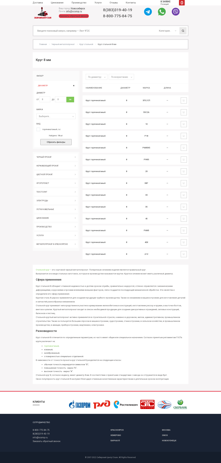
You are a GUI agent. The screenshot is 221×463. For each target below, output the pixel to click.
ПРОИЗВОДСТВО (44, 227)
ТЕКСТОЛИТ (41, 192)
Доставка (38, 2)
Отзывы (114, 2)
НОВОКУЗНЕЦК (169, 441)
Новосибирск (78, 8)
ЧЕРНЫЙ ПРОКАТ (44, 157)
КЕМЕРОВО (116, 435)
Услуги (98, 2)
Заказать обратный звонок (73, 16)
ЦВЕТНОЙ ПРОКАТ (44, 174)
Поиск (183, 30)
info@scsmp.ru (74, 11)
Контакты (131, 2)
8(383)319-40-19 (117, 10)
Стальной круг (43, 270)
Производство (79, 2)
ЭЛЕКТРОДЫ (42, 201)
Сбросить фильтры (56, 142)
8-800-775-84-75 (117, 16)
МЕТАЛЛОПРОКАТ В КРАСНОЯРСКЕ (52, 244)
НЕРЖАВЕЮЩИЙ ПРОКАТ (47, 166)
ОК (70, 100)
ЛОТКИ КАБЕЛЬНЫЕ (45, 209)
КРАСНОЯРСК (117, 430)
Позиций (173, 2)
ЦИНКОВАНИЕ (42, 218)
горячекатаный (51, 346)
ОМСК (165, 435)
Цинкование (57, 2)
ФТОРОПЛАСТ (42, 183)
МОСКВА (166, 430)
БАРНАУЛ (115, 441)
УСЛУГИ (40, 235)
